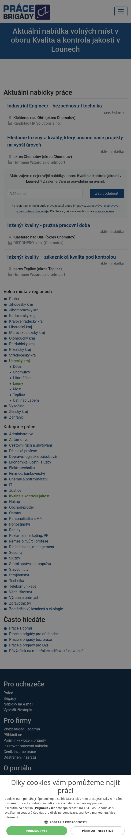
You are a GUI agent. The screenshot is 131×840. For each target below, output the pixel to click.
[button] (65, 822)
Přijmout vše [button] (36, 831)
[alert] (65, 420)
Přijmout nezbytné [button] (97, 831)
